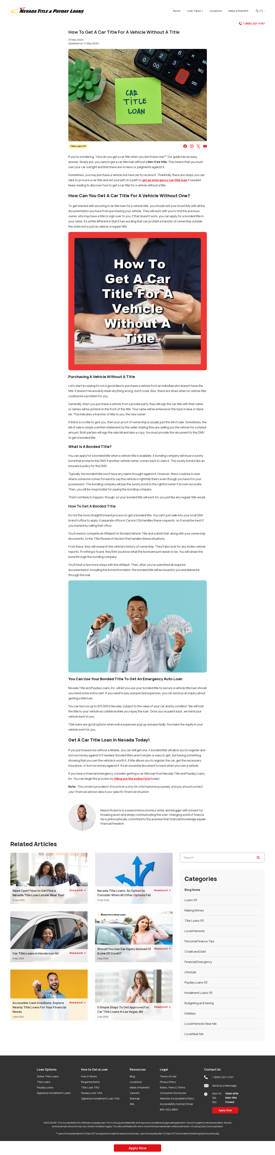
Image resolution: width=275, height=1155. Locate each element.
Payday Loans (45, 1087)
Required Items (90, 1082)
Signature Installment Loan (100, 1098)
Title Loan (90, 1087)
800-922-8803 (169, 1109)
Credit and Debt (195, 952)
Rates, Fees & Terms (172, 1087)
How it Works (89, 1076)
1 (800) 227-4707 (252, 23)
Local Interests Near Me (201, 1024)
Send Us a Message (220, 1086)
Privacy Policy (168, 1082)
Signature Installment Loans (54, 1093)
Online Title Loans (48, 1076)
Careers (135, 1093)
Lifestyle (190, 972)
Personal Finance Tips (199, 941)
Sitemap (135, 1098)
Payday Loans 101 (196, 982)
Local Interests (195, 931)
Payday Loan (91, 1093)
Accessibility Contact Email (176, 1104)
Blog (132, 1076)
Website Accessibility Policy (177, 1098)
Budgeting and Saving (199, 1003)
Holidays (190, 1013)
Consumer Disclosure (173, 1093)
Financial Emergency (198, 962)
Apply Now (225, 1110)
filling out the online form (132, 779)
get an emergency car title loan (164, 180)
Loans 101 (191, 900)
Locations (136, 1082)
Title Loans (43, 1082)
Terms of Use (168, 1076)
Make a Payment (140, 1087)
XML (132, 1104)
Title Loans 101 (78, 146)
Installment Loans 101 (199, 993)
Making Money (194, 910)
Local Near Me (194, 1034)
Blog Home (192, 890)
